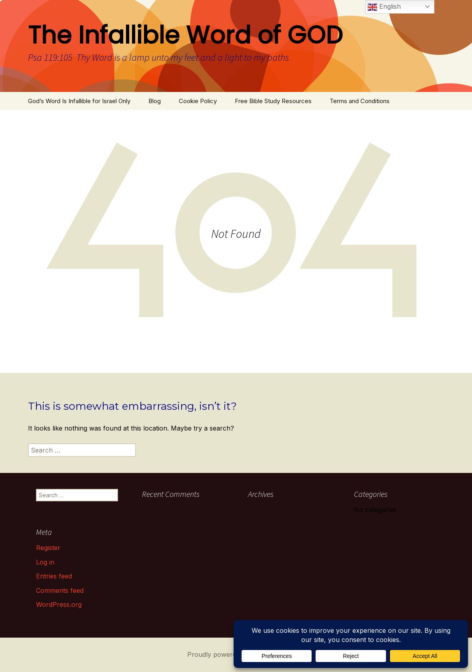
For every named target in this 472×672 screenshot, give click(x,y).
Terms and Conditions (360, 101)
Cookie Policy (198, 101)
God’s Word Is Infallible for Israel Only (79, 101)
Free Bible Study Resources (273, 101)
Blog (154, 101)
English (384, 7)
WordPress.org (59, 604)
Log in (45, 562)
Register (48, 548)
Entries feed (54, 576)
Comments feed (60, 590)
